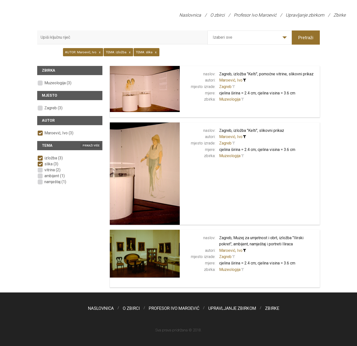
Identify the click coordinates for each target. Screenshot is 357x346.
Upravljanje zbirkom (305, 15)
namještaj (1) (55, 181)
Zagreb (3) (53, 108)
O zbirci (217, 15)
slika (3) (51, 164)
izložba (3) (53, 158)
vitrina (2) (52, 170)
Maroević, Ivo (230, 80)
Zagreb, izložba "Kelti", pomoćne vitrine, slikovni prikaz (266, 74)
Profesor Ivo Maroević (255, 15)
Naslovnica (190, 15)
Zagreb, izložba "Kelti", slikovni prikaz (251, 130)
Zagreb (225, 86)
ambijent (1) (54, 175)
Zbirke (339, 15)
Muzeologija (229, 99)
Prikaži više (91, 145)
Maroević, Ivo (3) (58, 133)
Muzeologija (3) (57, 83)
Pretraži (305, 37)
